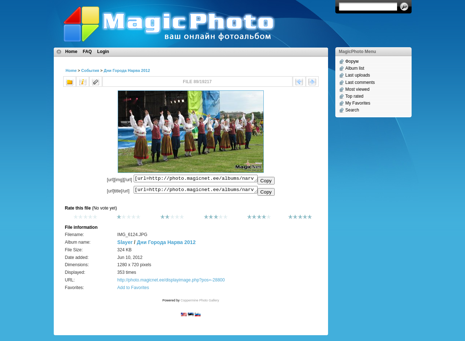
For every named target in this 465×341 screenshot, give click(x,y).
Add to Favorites (133, 289)
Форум (352, 61)
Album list (354, 68)
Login (103, 51)
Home (71, 51)
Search (352, 110)
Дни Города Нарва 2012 (127, 70)
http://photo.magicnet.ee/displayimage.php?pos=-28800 (171, 282)
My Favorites (358, 103)
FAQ (87, 51)
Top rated (354, 96)
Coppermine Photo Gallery (200, 302)
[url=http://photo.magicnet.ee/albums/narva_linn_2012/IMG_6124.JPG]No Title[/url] (195, 191)
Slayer (125, 244)
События (90, 70)
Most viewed (357, 89)
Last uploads (357, 75)
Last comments (360, 82)
